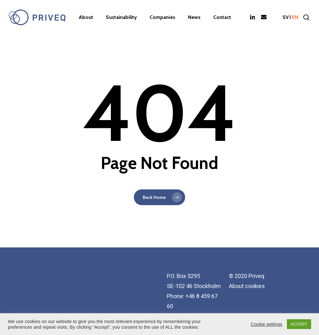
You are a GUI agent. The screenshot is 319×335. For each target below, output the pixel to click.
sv (285, 17)
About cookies (247, 286)
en (295, 17)
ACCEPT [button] (299, 324)
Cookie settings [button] (266, 324)
